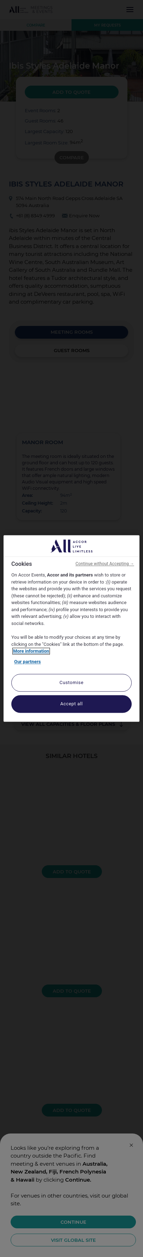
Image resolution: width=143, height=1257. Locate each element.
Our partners (27, 661)
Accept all (71, 704)
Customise (71, 682)
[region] (71, 628)
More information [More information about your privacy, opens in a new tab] (31, 651)
